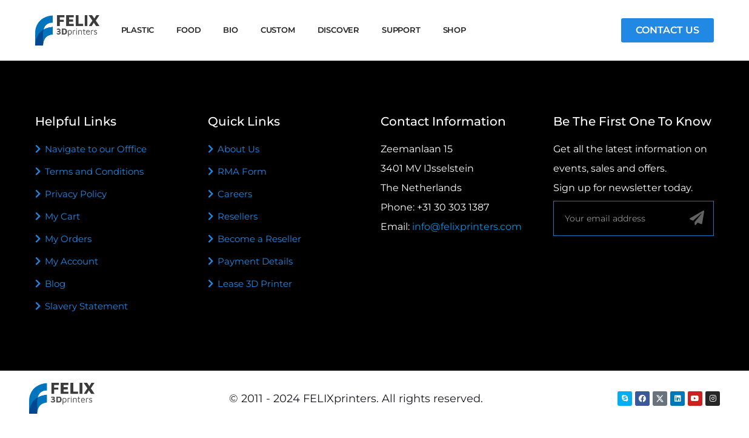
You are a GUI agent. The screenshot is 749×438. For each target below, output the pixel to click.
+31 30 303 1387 (453, 207)
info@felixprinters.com (467, 226)
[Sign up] (697, 218)
